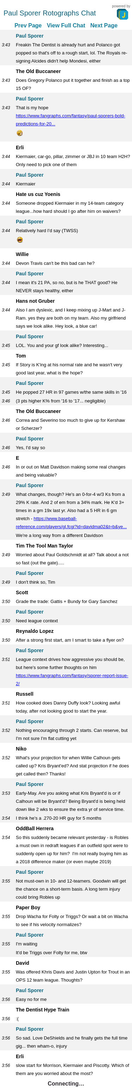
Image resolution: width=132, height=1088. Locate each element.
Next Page (103, 25)
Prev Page (28, 25)
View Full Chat (66, 25)
